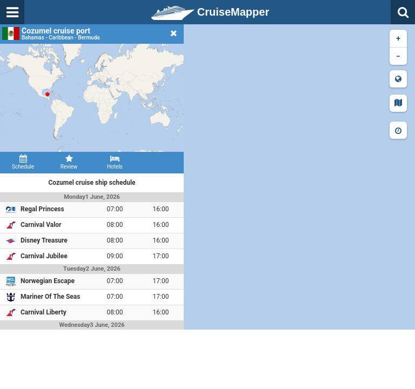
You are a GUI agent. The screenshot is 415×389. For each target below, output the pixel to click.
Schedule (23, 162)
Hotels (115, 162)
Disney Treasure (44, 240)
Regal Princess (42, 209)
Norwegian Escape (48, 281)
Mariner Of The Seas (50, 296)
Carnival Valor (41, 225)
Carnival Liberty (43, 312)
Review (69, 162)
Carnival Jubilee (44, 256)
